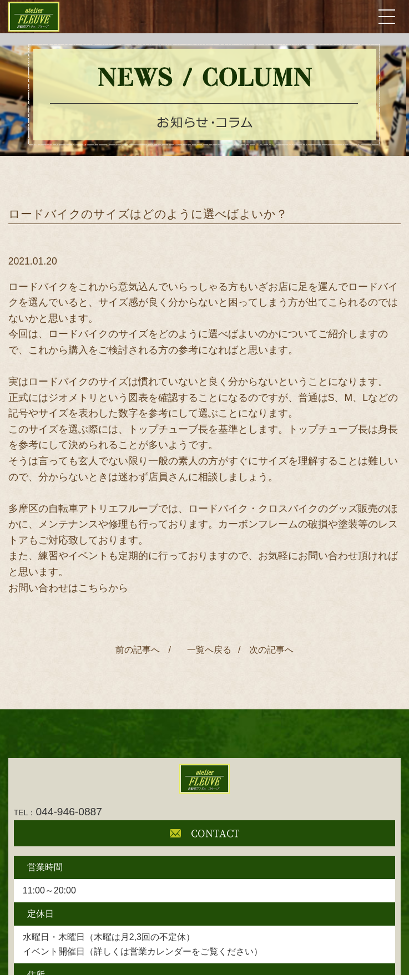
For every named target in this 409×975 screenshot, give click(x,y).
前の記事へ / (143, 649)
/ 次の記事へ (266, 649)
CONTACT (204, 833)
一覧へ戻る (207, 649)
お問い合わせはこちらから (68, 587)
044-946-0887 (58, 811)
